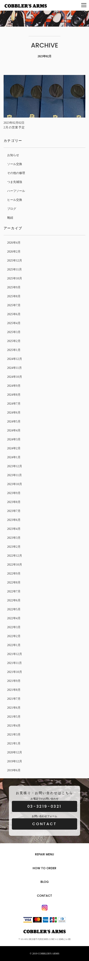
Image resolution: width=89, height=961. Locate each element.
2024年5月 (14, 421)
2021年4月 (14, 725)
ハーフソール (16, 190)
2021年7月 (14, 698)
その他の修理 (16, 173)
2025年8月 (14, 296)
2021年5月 (14, 716)
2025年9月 (14, 287)
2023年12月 (14, 466)
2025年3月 (14, 332)
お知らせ (13, 155)
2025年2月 (14, 341)
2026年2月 (14, 251)
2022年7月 (14, 591)
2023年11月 (14, 475)
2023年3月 (14, 537)
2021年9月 (14, 680)
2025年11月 (14, 269)
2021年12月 (14, 654)
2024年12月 (14, 359)
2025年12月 (14, 260)
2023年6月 (14, 519)
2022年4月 (14, 618)
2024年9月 (14, 385)
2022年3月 (14, 627)
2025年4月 (14, 323)
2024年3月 (14, 439)
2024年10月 (14, 376)
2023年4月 (14, 528)
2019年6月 (14, 770)
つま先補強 (14, 182)
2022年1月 (14, 645)
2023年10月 (14, 484)
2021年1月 (14, 743)
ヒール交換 (14, 199)
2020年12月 (14, 752)
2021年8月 (14, 689)
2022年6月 (14, 600)
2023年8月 (14, 502)
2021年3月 (14, 734)
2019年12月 (14, 761)
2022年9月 (14, 573)
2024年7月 (14, 403)
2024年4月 (14, 430)
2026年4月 (14, 242)
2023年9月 (14, 493)
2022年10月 (14, 564)
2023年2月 (14, 546)
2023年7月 (14, 511)
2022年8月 (14, 582)
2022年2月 (14, 636)
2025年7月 (14, 305)
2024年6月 (14, 412)
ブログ (11, 208)
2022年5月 (14, 609)
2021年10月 (14, 672)
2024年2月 (14, 448)
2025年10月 (14, 278)
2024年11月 (14, 367)
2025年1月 (14, 350)
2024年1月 (14, 457)
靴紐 (10, 217)
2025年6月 (14, 314)
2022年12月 (14, 555)
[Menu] (84, 5)
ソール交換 (14, 164)
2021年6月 (14, 707)
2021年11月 (14, 663)
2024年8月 (14, 394)
